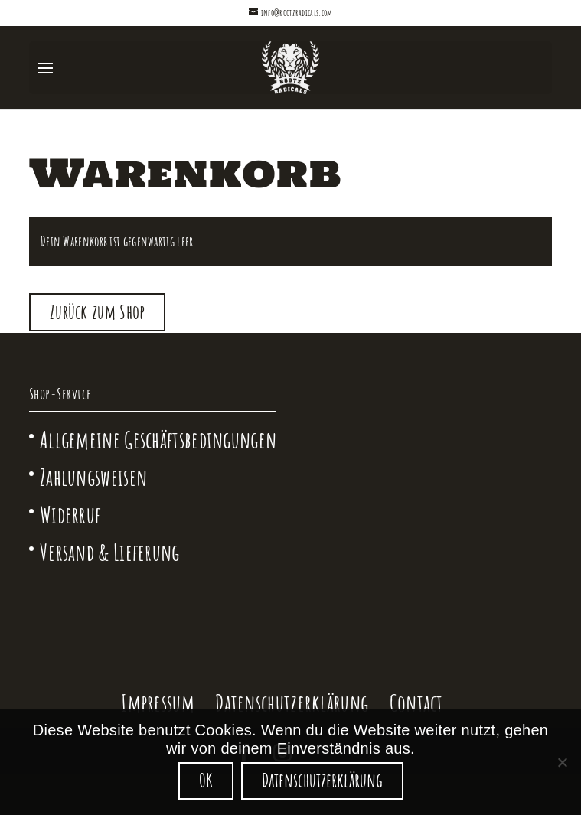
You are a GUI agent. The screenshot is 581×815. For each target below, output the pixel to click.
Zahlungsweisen (93, 477)
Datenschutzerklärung (291, 703)
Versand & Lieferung (110, 552)
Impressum (157, 703)
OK (206, 780)
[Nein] (562, 762)
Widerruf (70, 514)
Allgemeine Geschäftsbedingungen (158, 439)
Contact (416, 703)
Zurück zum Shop (97, 312)
